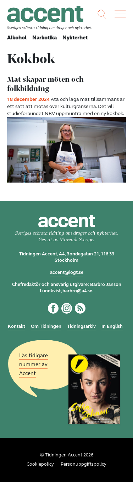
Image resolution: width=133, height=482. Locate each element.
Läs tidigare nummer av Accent (33, 364)
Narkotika (44, 37)
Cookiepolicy (40, 464)
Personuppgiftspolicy (83, 464)
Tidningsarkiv (81, 326)
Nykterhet (75, 37)
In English (112, 326)
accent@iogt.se (66, 272)
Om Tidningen (46, 326)
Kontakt (16, 326)
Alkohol (17, 37)
